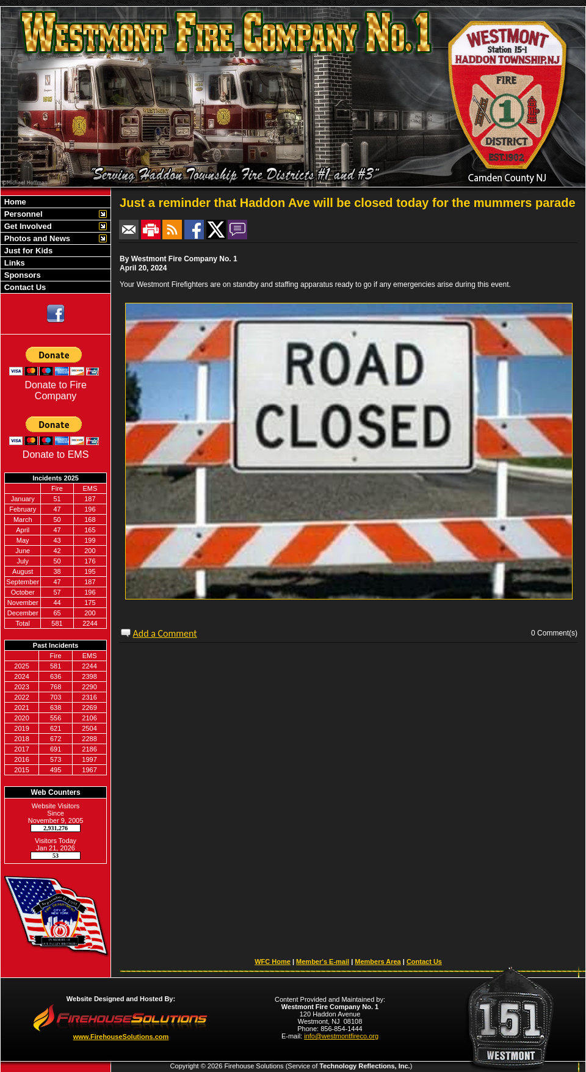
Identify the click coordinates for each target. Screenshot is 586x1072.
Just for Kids (27, 250)
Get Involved (27, 226)
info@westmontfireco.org (341, 1036)
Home (14, 201)
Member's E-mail (322, 961)
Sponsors (21, 275)
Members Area (377, 961)
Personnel (22, 214)
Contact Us (24, 287)
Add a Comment (165, 633)
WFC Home (273, 961)
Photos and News (36, 238)
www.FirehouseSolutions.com (121, 1036)
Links (13, 262)
